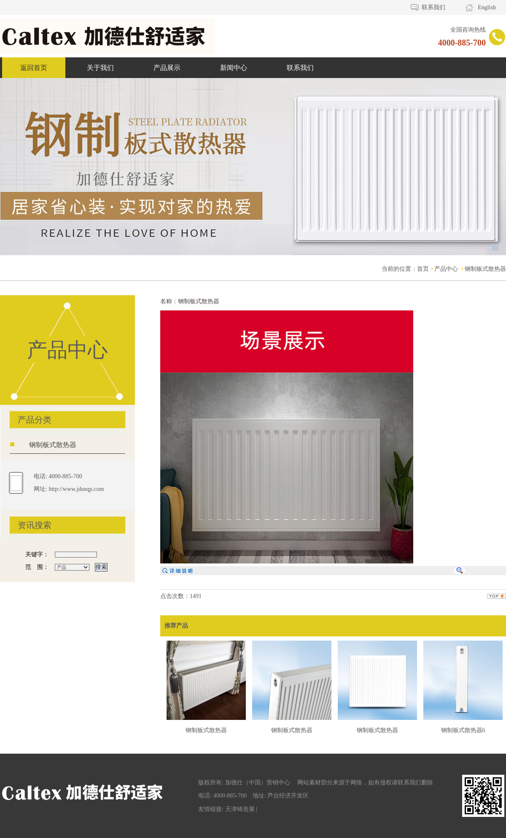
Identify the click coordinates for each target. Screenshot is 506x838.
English (487, 7)
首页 (423, 269)
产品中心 (446, 269)
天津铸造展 (240, 809)
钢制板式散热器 (485, 269)
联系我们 (433, 7)
